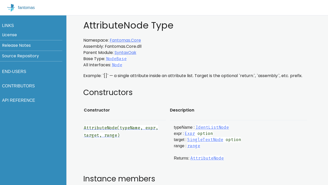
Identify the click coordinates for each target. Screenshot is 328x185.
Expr (190, 133)
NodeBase (116, 58)
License (9, 35)
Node (117, 65)
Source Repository (20, 56)
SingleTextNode (205, 139)
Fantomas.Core (125, 40)
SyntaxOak (125, 52)
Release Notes (16, 45)
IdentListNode (212, 127)
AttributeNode (207, 158)
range (193, 146)
